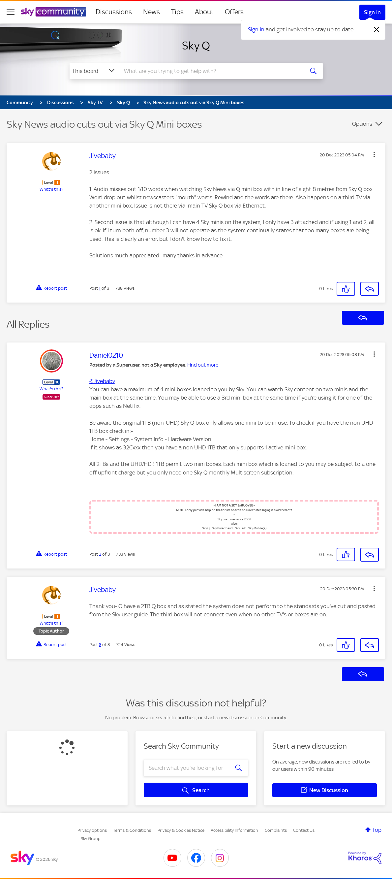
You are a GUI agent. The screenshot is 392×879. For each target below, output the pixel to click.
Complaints (276, 830)
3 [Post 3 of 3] (100, 644)
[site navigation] (11, 11)
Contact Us (304, 830)
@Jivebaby (102, 381)
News (151, 12)
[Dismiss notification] (377, 29)
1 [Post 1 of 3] (100, 288)
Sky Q (196, 45)
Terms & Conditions (132, 830)
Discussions (114, 12)
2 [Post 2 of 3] (100, 554)
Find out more (202, 365)
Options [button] (362, 123)
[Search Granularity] (94, 71)
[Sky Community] (53, 12)
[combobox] (210, 71)
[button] (374, 154)
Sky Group (91, 838)
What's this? (51, 189)
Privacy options (92, 830)
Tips (177, 12)
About (204, 12)
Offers (234, 12)
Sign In (372, 12)
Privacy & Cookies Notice (181, 830)
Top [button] (376, 830)
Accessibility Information (234, 830)
